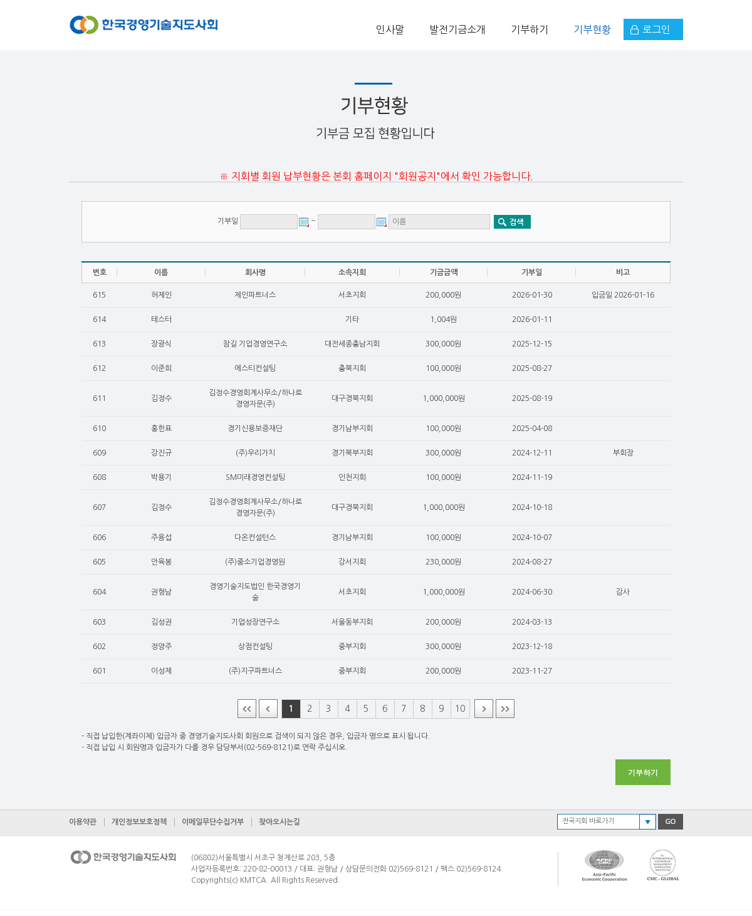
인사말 (390, 29)
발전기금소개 (457, 29)
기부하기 (529, 29)
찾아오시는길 (279, 822)
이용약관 (83, 822)
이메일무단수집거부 (213, 822)
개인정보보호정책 (139, 822)
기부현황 (592, 29)
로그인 (656, 29)
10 (460, 708)
